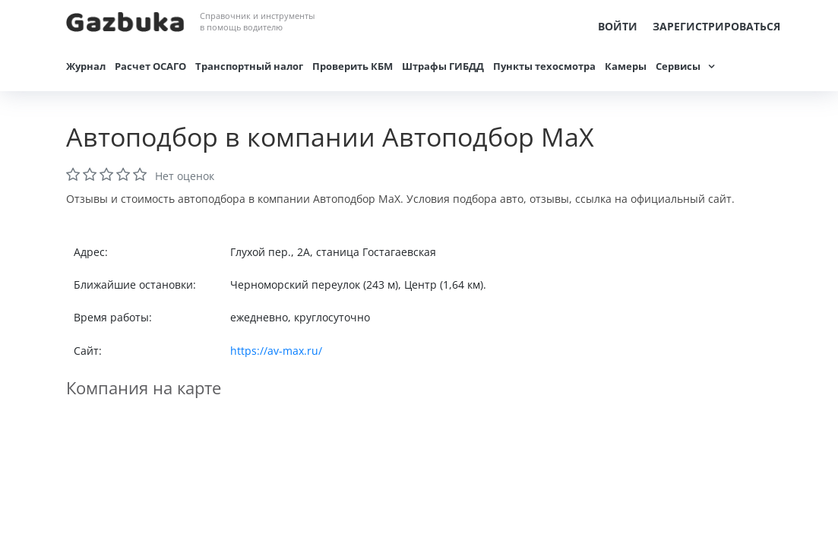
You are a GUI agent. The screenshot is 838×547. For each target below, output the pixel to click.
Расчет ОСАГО (150, 66)
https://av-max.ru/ (276, 350)
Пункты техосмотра (544, 66)
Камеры (626, 66)
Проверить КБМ (352, 66)
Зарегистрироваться (716, 26)
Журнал (86, 66)
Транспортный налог (249, 66)
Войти (617, 26)
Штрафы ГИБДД (443, 66)
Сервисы (678, 66)
